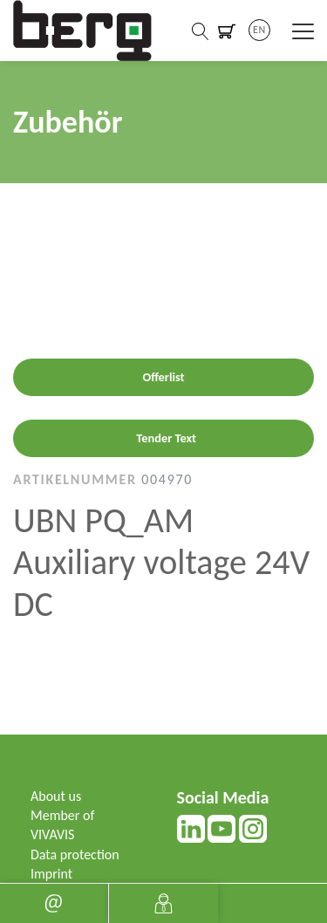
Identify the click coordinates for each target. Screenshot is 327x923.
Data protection (75, 854)
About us (56, 796)
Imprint (51, 873)
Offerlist (163, 377)
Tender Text (166, 438)
